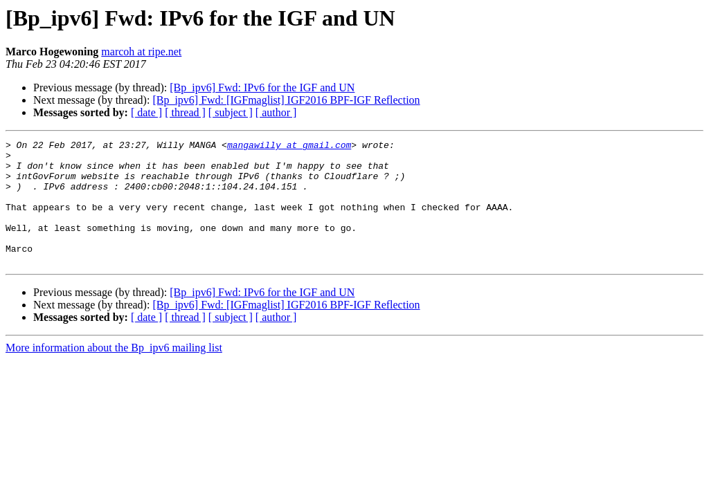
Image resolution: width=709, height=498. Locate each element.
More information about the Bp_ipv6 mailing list (114, 372)
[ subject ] (230, 112)
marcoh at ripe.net (141, 51)
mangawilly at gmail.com (289, 146)
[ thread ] (185, 112)
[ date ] (146, 112)
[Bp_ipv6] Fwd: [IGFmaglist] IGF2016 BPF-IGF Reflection (286, 100)
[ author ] (276, 112)
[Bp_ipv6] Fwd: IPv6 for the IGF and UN (262, 87)
